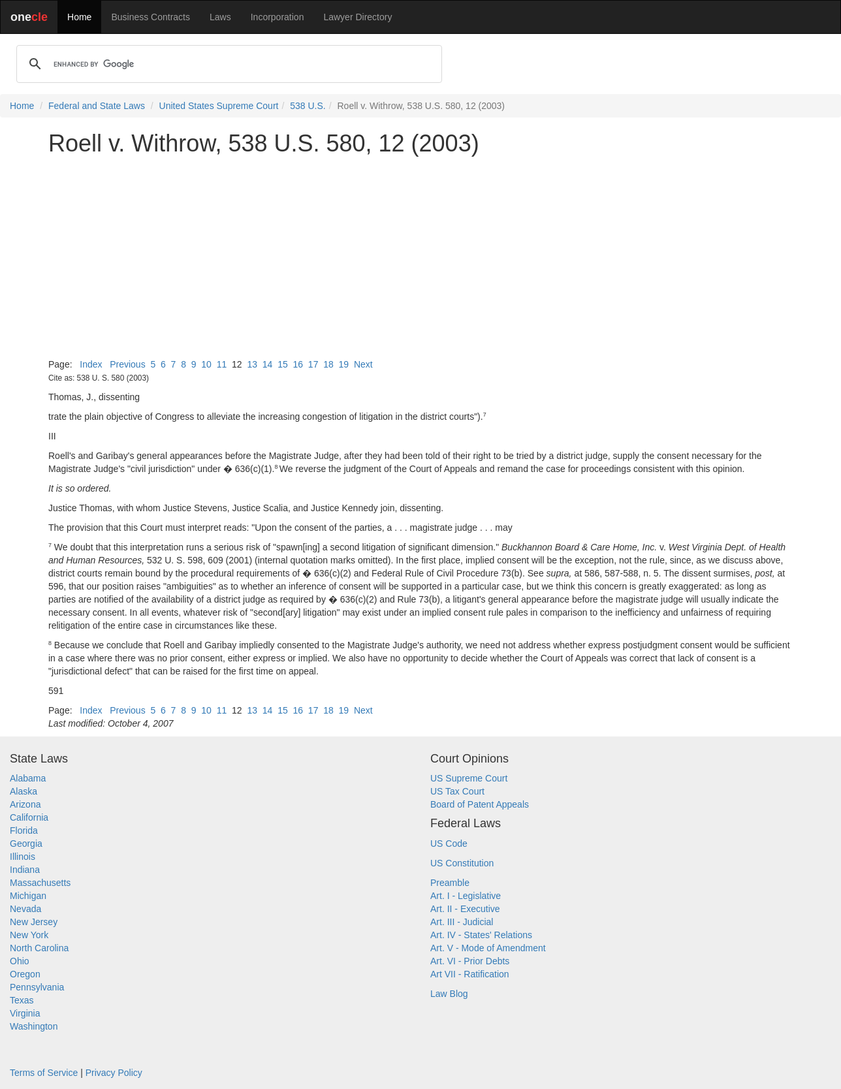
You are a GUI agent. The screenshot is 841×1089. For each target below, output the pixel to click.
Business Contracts (150, 17)
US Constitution (462, 863)
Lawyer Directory (357, 17)
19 (344, 364)
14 (267, 364)
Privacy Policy (114, 1072)
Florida (24, 830)
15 (283, 364)
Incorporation (277, 17)
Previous (127, 364)
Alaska (23, 791)
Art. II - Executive (465, 909)
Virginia (25, 1013)
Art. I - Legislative (465, 896)
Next (363, 364)
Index (91, 364)
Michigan (28, 896)
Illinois (22, 856)
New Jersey (33, 922)
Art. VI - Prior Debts (469, 961)
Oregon (25, 974)
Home (79, 17)
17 (313, 364)
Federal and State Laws (96, 106)
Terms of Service (44, 1072)
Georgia (26, 843)
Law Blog (449, 993)
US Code (449, 843)
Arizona (25, 804)
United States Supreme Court (219, 106)
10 (206, 364)
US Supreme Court (468, 778)
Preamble (449, 882)
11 (222, 364)
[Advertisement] (420, 257)
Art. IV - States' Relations (481, 935)
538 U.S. (307, 106)
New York (29, 935)
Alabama (28, 778)
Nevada (25, 909)
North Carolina (39, 948)
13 (252, 364)
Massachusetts (40, 882)
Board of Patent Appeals (479, 804)
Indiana (25, 869)
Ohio (19, 961)
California (29, 817)
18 (328, 364)
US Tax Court (457, 791)
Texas (22, 1000)
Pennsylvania (37, 987)
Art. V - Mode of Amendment (488, 948)
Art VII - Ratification (469, 974)
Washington (33, 1026)
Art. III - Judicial (461, 922)
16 (298, 364)
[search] (227, 64)
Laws (220, 17)
